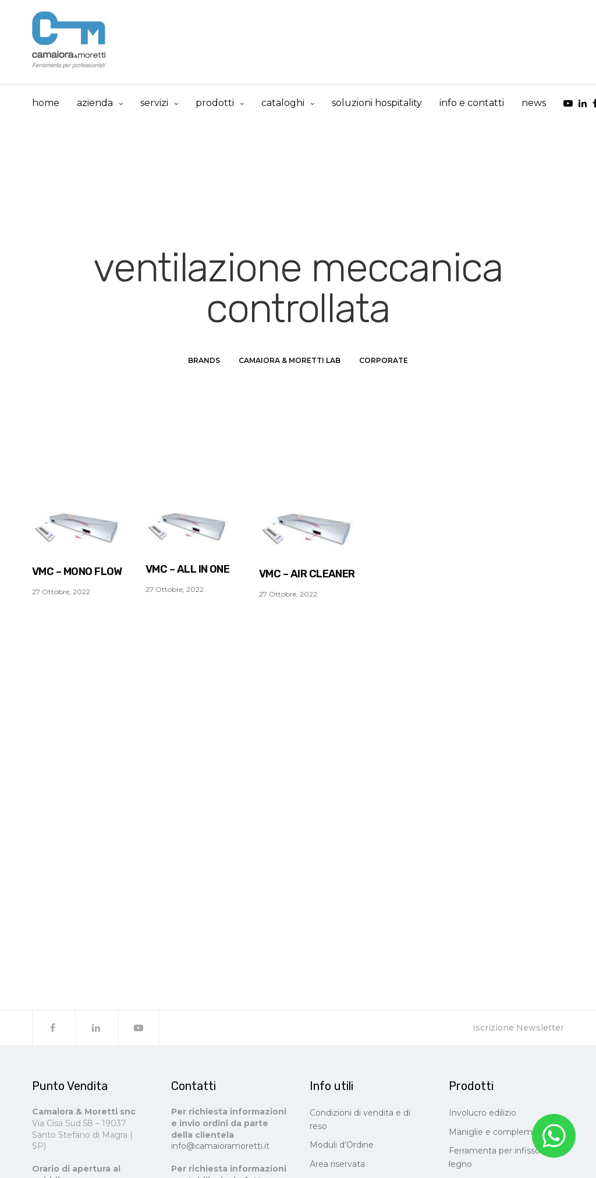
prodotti (215, 103)
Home (45, 103)
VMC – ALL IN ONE (187, 571)
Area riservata (337, 1166)
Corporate (383, 362)
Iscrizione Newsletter (518, 1031)
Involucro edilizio (482, 1115)
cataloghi (282, 103)
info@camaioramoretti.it (220, 1149)
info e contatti (471, 103)
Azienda (95, 103)
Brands (204, 362)
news (534, 103)
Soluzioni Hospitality (377, 103)
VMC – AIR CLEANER (307, 576)
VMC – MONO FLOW (77, 573)
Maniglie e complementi (498, 1134)
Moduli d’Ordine (342, 1147)
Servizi (154, 103)
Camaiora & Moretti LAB (289, 362)
